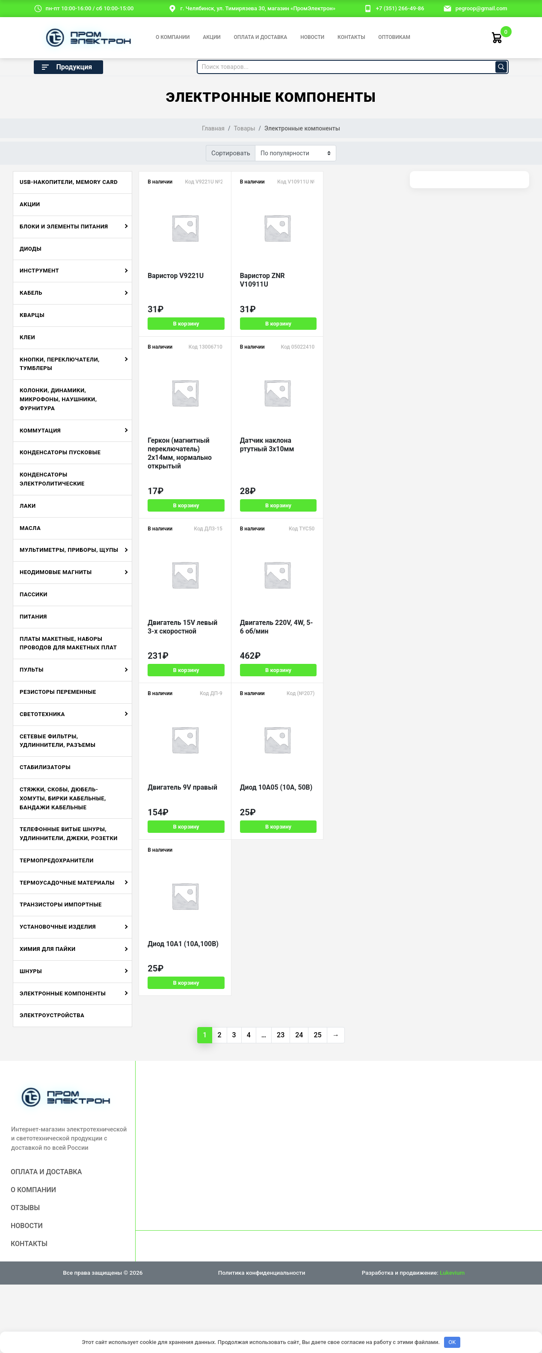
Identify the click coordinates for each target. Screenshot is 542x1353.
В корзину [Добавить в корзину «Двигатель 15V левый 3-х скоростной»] (271, 505)
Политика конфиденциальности (261, 1272)
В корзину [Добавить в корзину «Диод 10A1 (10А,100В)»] (360, 665)
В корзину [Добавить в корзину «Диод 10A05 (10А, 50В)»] (271, 665)
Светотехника (42, 714)
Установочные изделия (58, 927)
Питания (33, 616)
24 (299, 1035)
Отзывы (25, 1208)
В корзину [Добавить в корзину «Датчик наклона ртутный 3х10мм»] (184, 505)
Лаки (28, 506)
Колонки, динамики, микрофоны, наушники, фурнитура (58, 399)
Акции (212, 37)
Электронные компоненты (63, 993)
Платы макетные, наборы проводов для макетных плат (68, 643)
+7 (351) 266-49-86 (400, 8)
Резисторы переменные (58, 692)
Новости (312, 37)
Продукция (66, 67)
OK (452, 1342)
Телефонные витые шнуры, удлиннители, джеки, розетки (69, 833)
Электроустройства (52, 1015)
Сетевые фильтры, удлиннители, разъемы (57, 741)
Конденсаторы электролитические (52, 479)
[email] (447, 8)
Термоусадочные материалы (67, 882)
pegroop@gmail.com (481, 8)
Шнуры (31, 971)
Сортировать (230, 153)
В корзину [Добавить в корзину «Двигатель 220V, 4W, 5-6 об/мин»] (360, 505)
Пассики (33, 594)
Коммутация (40, 430)
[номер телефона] (368, 8)
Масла (30, 528)
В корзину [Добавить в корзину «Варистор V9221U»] (184, 336)
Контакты (351, 37)
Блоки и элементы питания (64, 226)
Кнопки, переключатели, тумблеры (60, 364)
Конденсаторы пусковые (60, 452)
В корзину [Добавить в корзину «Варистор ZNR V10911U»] (271, 336)
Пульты (32, 669)
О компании (173, 37)
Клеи (27, 337)
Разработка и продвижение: (413, 1272)
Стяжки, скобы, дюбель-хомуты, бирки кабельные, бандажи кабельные (63, 798)
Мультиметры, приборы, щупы (69, 550)
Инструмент (39, 270)
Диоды (30, 249)
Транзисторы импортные (61, 904)
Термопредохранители (57, 860)
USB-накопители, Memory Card (69, 182)
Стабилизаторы (45, 767)
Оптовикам (394, 37)
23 (280, 1035)
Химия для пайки (48, 949)
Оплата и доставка (260, 37)
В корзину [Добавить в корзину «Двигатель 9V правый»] (184, 665)
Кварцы (32, 315)
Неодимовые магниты (56, 572)
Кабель (31, 293)
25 (317, 1035)
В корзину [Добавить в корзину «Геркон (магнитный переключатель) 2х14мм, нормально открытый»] (360, 336)
